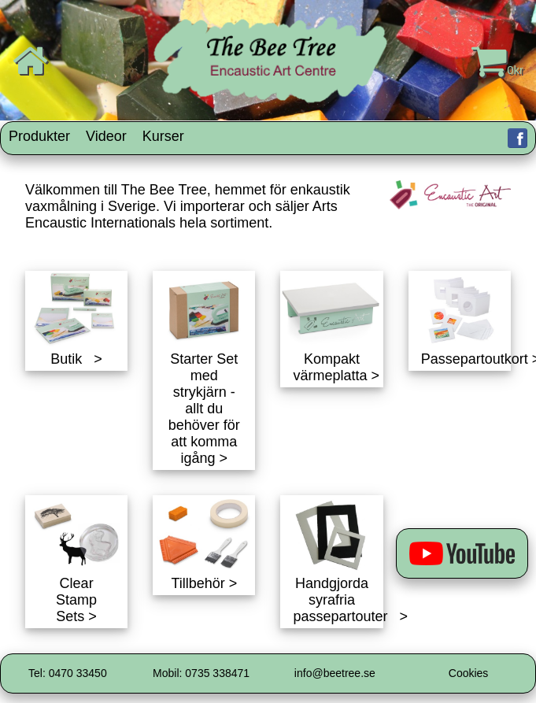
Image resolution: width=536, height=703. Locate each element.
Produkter (39, 136)
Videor (106, 136)
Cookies (469, 673)
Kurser (163, 136)
